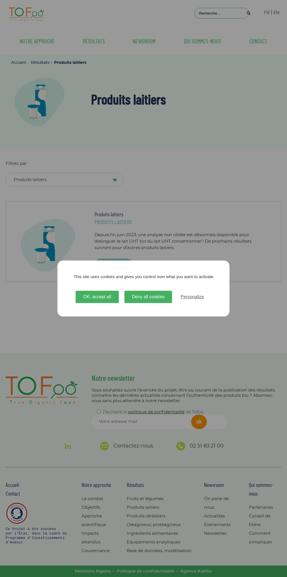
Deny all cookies (148, 296)
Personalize (192, 296)
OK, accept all (97, 296)
